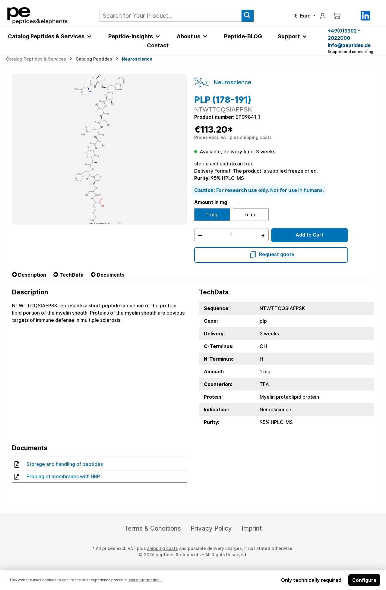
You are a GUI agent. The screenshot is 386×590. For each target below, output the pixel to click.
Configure (364, 580)
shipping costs (162, 548)
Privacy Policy (211, 528)
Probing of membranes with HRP (57, 476)
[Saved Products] (351, 15)
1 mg (212, 215)
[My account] (322, 16)
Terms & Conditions (152, 528)
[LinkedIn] (365, 15)
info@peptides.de (349, 45)
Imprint (252, 528)
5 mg (251, 215)
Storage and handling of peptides (58, 464)
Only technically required (311, 580)
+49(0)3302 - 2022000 (344, 34)
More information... (145, 580)
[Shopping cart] (337, 16)
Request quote (271, 254)
